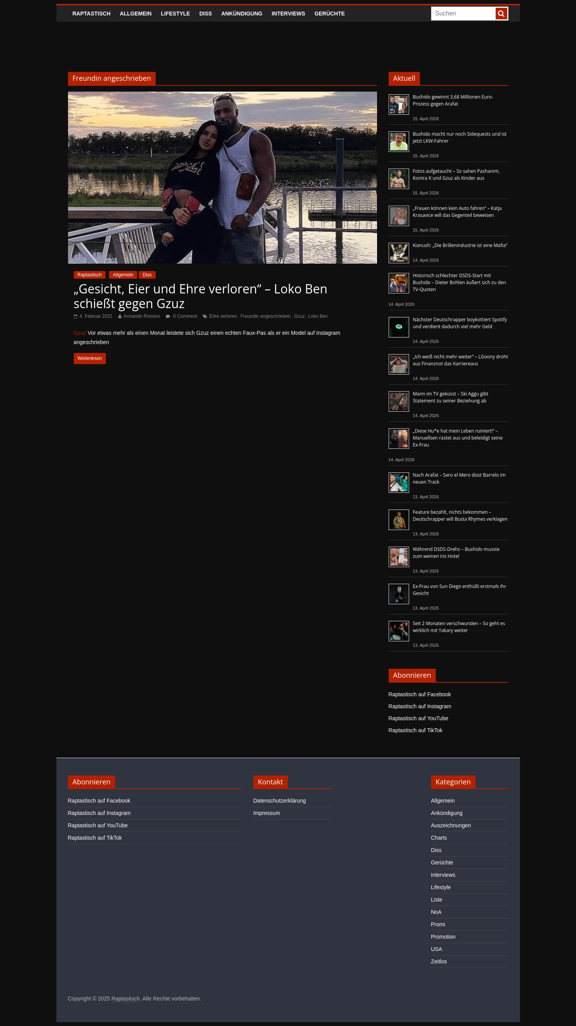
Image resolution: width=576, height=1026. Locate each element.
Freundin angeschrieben (266, 316)
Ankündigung (242, 13)
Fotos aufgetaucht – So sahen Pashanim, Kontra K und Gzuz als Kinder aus (456, 174)
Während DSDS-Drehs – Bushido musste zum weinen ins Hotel (456, 552)
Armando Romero (142, 316)
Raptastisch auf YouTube (419, 718)
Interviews (288, 13)
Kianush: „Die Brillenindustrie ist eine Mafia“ (460, 245)
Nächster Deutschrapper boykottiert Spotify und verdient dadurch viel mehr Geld (460, 323)
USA (436, 949)
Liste (437, 899)
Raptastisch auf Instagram (420, 706)
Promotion (443, 937)
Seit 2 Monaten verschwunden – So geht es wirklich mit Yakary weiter (459, 627)
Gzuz (299, 316)
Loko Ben (318, 316)
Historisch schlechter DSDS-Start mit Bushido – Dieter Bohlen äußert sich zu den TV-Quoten (459, 282)
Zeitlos (439, 961)
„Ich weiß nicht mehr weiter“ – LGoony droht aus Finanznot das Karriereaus (460, 360)
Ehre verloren (223, 316)
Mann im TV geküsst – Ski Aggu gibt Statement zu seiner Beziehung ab (451, 397)
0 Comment (181, 316)
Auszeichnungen (451, 825)
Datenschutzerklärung (279, 801)
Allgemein (135, 13)
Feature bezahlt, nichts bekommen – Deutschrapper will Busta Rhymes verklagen (460, 515)
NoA (436, 912)
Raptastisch (92, 13)
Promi (438, 924)
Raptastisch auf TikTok (416, 730)
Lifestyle (175, 13)
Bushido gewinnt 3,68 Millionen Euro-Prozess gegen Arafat (453, 100)
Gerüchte (329, 13)
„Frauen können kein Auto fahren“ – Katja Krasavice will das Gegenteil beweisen (457, 211)
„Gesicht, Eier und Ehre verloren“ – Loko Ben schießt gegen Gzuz (201, 296)
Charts (439, 838)
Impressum (266, 813)
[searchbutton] (501, 13)
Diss (205, 13)
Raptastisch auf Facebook (420, 694)
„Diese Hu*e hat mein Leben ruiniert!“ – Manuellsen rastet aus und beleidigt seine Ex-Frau (458, 438)
